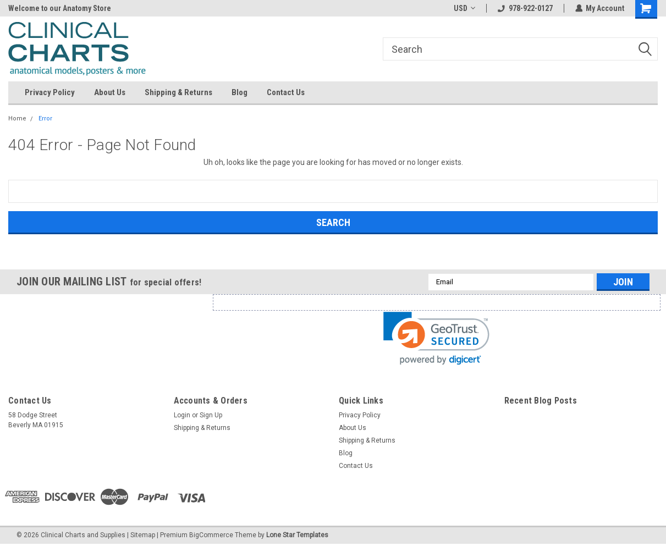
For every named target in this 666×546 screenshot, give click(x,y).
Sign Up (211, 415)
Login (182, 415)
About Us (109, 92)
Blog (239, 92)
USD (464, 8)
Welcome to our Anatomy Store (59, 8)
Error (45, 118)
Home (17, 118)
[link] (436, 338)
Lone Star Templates (297, 535)
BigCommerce (211, 535)
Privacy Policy (50, 92)
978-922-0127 (524, 8)
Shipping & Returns (178, 92)
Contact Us (286, 92)
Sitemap (142, 535)
